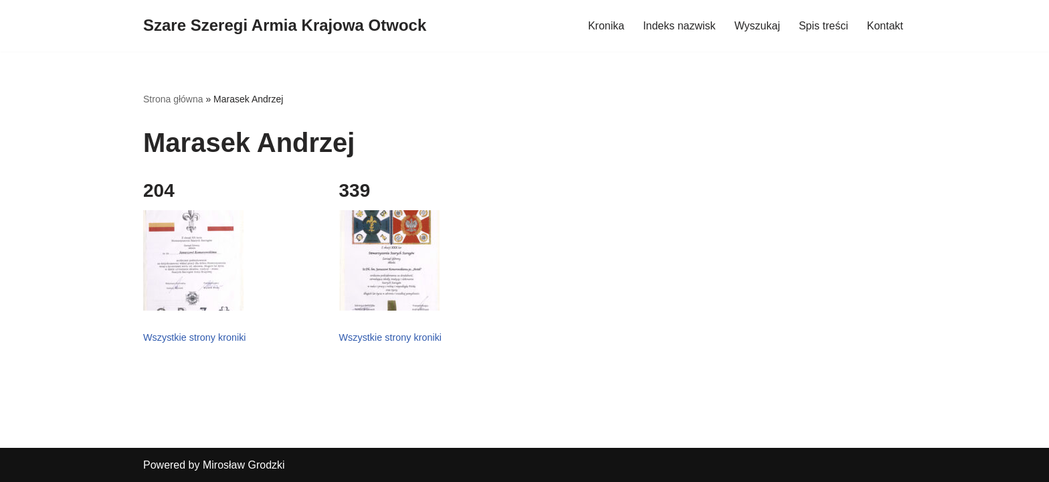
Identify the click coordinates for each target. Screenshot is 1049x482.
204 (159, 190)
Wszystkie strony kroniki (194, 337)
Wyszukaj (757, 25)
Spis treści (823, 25)
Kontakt (885, 25)
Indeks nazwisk (679, 25)
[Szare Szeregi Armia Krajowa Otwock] (284, 25)
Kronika (606, 25)
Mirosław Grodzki (244, 465)
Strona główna (173, 99)
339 (355, 190)
